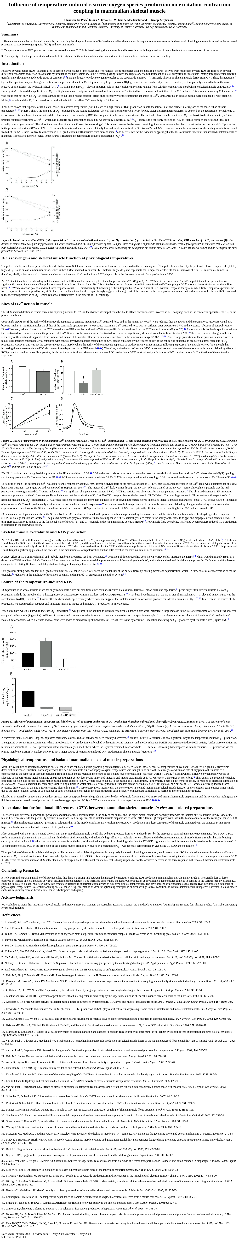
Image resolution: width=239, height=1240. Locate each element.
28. (3, 1103)
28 (100, 503)
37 (127, 593)
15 (131, 119)
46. (3, 1223)
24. (3, 1074)
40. (3, 1181)
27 (62, 490)
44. (3, 1208)
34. (3, 1139)
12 (236, 90)
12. (3, 990)
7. (2, 957)
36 (124, 574)
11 (17, 90)
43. (3, 1202)
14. (3, 1001)
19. (3, 1040)
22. (3, 1062)
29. (3, 1109)
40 (128, 737)
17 (157, 265)
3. (2, 933)
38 (197, 598)
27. (3, 1096)
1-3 (65, 76)
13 (10, 99)
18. (3, 1031)
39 (200, 598)
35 (13, 574)
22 (57, 476)
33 (98, 563)
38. (3, 1169)
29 (44, 517)
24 (232, 476)
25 (235, 476)
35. (3, 1149)
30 (144, 521)
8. (2, 963)
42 (194, 777)
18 (8, 287)
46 (195, 845)
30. (3, 1115)
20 (165, 336)
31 (106, 556)
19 (11, 287)
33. (3, 1133)
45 (33, 840)
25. (3, 1081)
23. (3, 1067)
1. (2, 922)
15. (3, 1009)
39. (3, 1175)
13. (3, 995)
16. (3, 1018)
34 (101, 563)
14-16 (17, 110)
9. (2, 969)
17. (3, 1025)
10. (3, 975)
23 (60, 476)
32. (3, 1127)
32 (195, 556)
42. (3, 1196)
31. (3, 1121)
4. (2, 939)
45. (3, 1214)
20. (3, 1050)
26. (3, 1086)
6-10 (232, 86)
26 (155, 462)
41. (3, 1190)
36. (3, 1155)
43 (12, 821)
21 (91, 472)
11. (3, 981)
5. (2, 945)
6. (2, 951)
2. (2, 928)
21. (3, 1056)
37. (3, 1160)
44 (72, 826)
